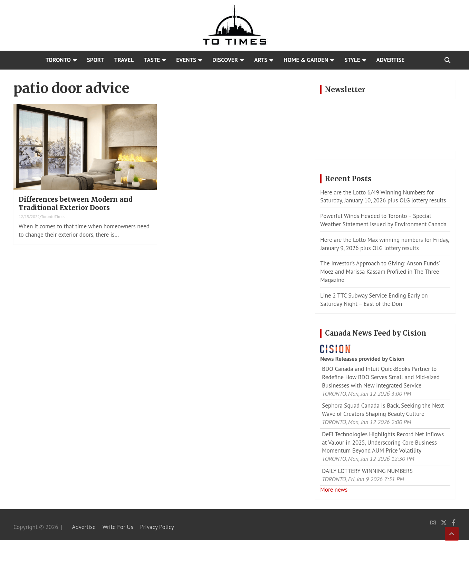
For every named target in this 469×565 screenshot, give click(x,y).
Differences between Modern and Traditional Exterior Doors (75, 203)
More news (333, 489)
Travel (124, 60)
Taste (152, 60)
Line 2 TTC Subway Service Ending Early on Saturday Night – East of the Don (374, 300)
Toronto (58, 60)
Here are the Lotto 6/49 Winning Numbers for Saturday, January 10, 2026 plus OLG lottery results (383, 196)
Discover (225, 60)
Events (186, 60)
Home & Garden (306, 60)
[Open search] (447, 60)
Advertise (390, 60)
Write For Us (118, 527)
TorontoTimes (53, 216)
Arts (260, 60)
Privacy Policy (157, 527)
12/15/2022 (29, 216)
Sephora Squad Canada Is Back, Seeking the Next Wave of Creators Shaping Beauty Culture (383, 410)
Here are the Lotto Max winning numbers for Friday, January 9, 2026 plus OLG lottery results (384, 244)
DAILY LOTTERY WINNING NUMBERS (367, 471)
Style (352, 60)
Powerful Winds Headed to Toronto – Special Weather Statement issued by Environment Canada (383, 220)
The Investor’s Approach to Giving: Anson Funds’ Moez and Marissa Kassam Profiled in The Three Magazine (379, 271)
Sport (95, 60)
